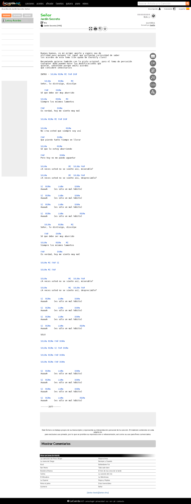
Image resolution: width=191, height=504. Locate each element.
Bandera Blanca (46, 471)
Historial (28, 15)
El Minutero (44, 477)
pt (114, 501)
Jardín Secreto (50, 19)
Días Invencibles (104, 483)
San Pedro (44, 468)
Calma (42, 474)
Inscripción (153, 9)
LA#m (60, 186)
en (111, 501)
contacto (120, 501)
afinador (49, 4)
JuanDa (152, 25)
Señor (46, 15)
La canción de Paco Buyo (51, 459)
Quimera (43, 487)
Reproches (103, 459)
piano (77, 4)
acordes (39, 4)
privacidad (100, 501)
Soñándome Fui (104, 465)
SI (42, 186)
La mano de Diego (47, 461)
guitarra (69, 4)
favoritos (60, 4)
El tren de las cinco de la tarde (110, 471)
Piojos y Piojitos (104, 480)
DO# (75, 74)
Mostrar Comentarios (55, 443)
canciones (29, 4)
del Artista (17, 15)
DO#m (58, 90)
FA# (70, 74)
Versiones (6, 15)
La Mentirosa (103, 477)
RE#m (60, 74)
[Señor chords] (93, 493)
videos (85, 4)
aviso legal (90, 501)
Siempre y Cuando (105, 461)
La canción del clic (105, 474)
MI (65, 74)
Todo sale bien (103, 468)
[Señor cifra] (104, 493)
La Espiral (44, 480)
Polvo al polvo (45, 483)
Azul (42, 465)
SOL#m (53, 74)
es (107, 501)
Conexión (168, 9)
